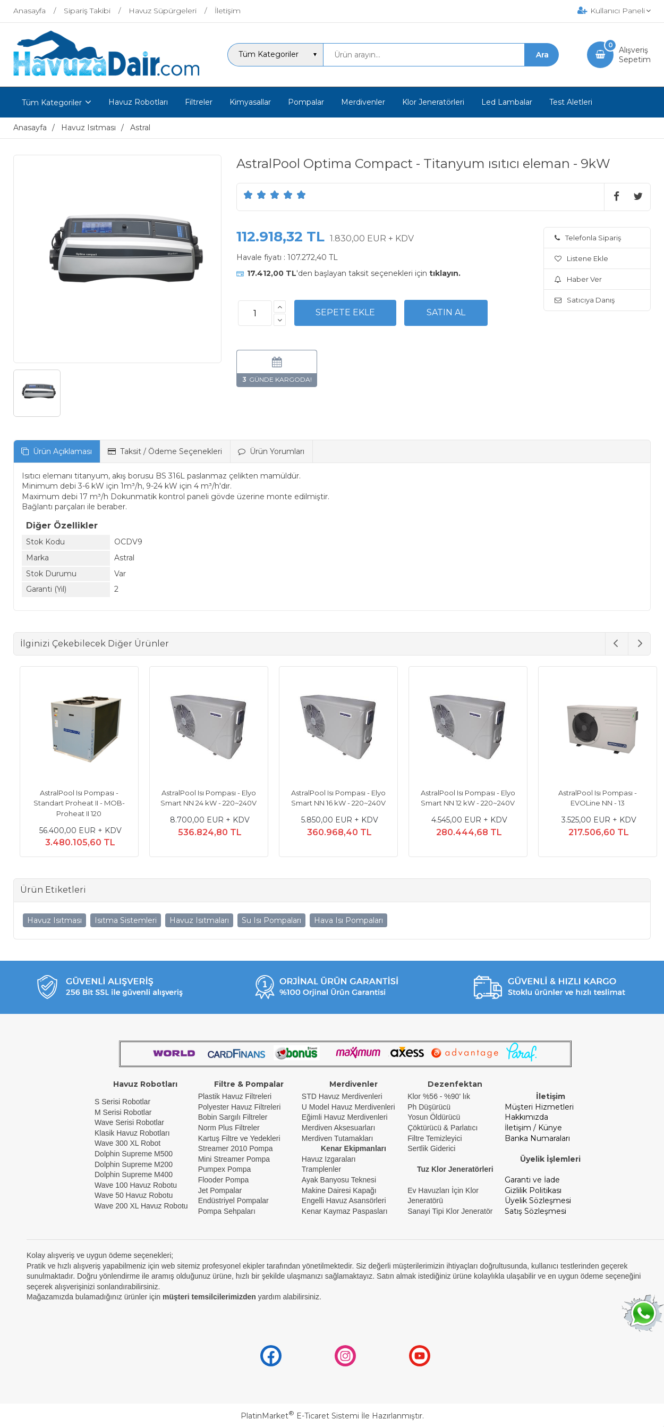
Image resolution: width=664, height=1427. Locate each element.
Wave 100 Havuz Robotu (137, 1185)
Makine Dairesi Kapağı (339, 1190)
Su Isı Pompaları (271, 920)
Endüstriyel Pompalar (233, 1200)
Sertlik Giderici (431, 1148)
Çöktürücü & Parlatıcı (442, 1127)
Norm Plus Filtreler (229, 1127)
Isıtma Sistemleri (126, 920)
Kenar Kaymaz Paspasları (345, 1211)
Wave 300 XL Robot (127, 1143)
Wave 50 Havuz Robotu (135, 1195)
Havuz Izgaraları (329, 1159)
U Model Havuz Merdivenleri (348, 1107)
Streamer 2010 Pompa (235, 1148)
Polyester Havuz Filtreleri (239, 1107)
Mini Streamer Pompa (234, 1159)
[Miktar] (255, 313)
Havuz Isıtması (54, 920)
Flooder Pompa (223, 1180)
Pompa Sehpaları (227, 1211)
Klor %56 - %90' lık (438, 1096)
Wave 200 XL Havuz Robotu (142, 1206)
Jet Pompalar (220, 1190)
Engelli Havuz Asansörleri (344, 1200)
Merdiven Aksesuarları (339, 1127)
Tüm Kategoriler (52, 102)
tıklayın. (445, 273)
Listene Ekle (581, 258)
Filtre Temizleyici (434, 1138)
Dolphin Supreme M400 (134, 1174)
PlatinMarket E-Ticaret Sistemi (300, 1416)
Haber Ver (578, 279)
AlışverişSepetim (635, 54)
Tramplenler (321, 1169)
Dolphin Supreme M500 (134, 1153)
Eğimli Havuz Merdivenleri (345, 1117)
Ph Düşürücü (428, 1107)
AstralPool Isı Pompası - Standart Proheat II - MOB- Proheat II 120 (72, 803)
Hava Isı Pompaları (348, 920)
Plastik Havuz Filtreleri (234, 1096)
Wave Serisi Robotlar (129, 1122)
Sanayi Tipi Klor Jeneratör (449, 1211)
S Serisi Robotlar (122, 1101)
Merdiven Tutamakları (337, 1138)
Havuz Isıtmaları (199, 920)
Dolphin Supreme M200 (135, 1164)
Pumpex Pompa (224, 1169)
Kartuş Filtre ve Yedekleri (239, 1138)
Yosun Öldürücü (433, 1117)
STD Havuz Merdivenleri (342, 1096)
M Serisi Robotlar (123, 1112)
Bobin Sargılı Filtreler (233, 1117)
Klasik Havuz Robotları (132, 1133)
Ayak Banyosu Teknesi (339, 1180)
